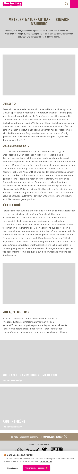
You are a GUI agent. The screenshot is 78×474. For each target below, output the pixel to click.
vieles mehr (27, 332)
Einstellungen (12, 468)
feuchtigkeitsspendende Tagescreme (37, 325)
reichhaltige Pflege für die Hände (32, 328)
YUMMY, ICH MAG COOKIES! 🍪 (36, 468)
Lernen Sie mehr (46, 461)
